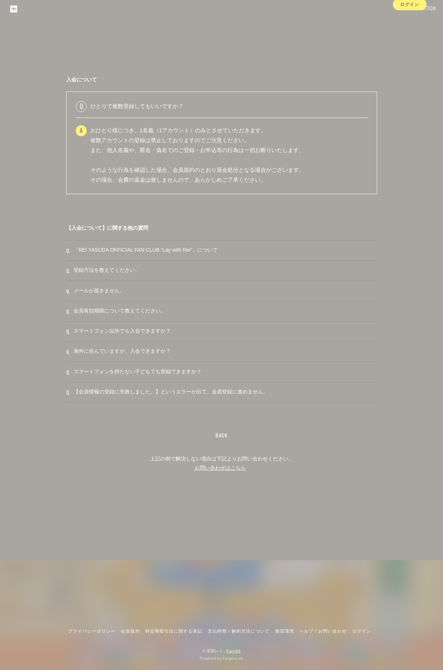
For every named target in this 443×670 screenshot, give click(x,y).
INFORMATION (411, 21)
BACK (221, 485)
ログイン (409, 34)
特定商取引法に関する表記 (173, 631)
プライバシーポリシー (92, 631)
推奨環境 (284, 631)
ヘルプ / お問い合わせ (323, 631)
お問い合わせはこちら (220, 519)
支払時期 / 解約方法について (239, 631)
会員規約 (130, 631)
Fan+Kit (233, 651)
